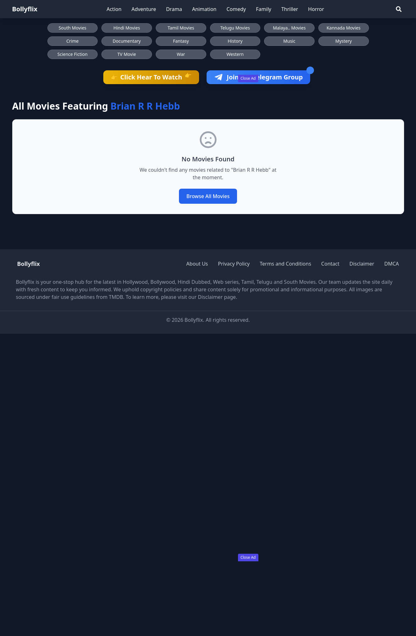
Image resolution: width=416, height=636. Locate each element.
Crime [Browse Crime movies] (72, 41)
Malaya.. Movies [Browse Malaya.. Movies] (289, 28)
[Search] (398, 9)
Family (263, 9)
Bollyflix (25, 9)
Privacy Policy (234, 263)
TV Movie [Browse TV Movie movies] (126, 54)
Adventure (144, 9)
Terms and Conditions (285, 263)
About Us (197, 263)
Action (113, 9)
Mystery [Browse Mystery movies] (343, 41)
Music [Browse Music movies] (289, 41)
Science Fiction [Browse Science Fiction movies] (72, 54)
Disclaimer (361, 263)
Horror (316, 9)
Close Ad (248, 78)
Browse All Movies (208, 196)
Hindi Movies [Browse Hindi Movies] (126, 28)
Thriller (289, 9)
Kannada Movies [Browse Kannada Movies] (343, 28)
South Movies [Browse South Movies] (72, 28)
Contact (330, 263)
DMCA (391, 263)
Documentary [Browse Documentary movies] (127, 41)
